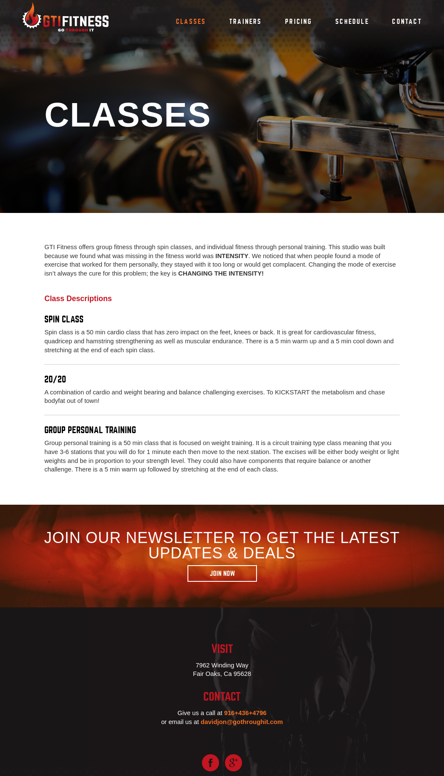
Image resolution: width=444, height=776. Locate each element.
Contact (407, 21)
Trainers (245, 21)
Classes (191, 21)
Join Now (222, 573)
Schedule (352, 21)
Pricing (298, 21)
